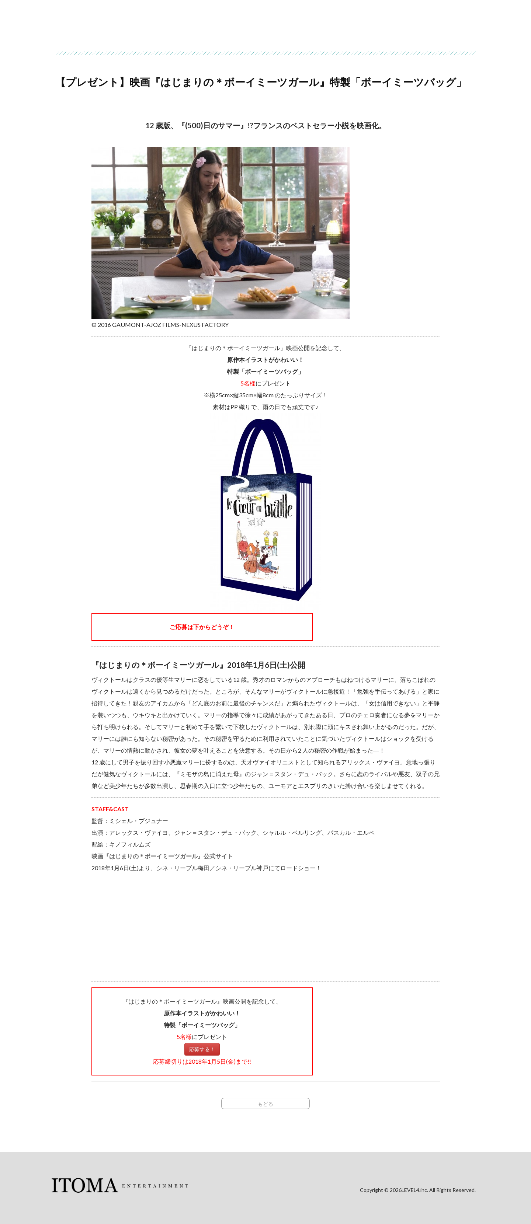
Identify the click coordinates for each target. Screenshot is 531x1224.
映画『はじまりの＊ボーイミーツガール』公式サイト (162, 855)
